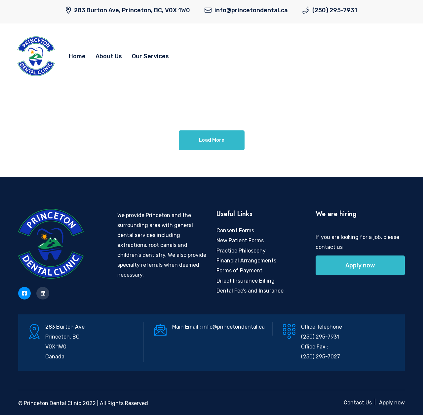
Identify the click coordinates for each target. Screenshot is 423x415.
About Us (109, 56)
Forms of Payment (239, 270)
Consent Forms (235, 230)
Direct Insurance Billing (245, 281)
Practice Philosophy (241, 251)
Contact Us (358, 402)
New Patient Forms (240, 240)
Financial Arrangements (246, 260)
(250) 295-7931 (334, 10)
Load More (211, 140)
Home (77, 56)
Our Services (150, 56)
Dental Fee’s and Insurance (250, 291)
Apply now (360, 265)
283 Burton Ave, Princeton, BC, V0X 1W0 (132, 10)
